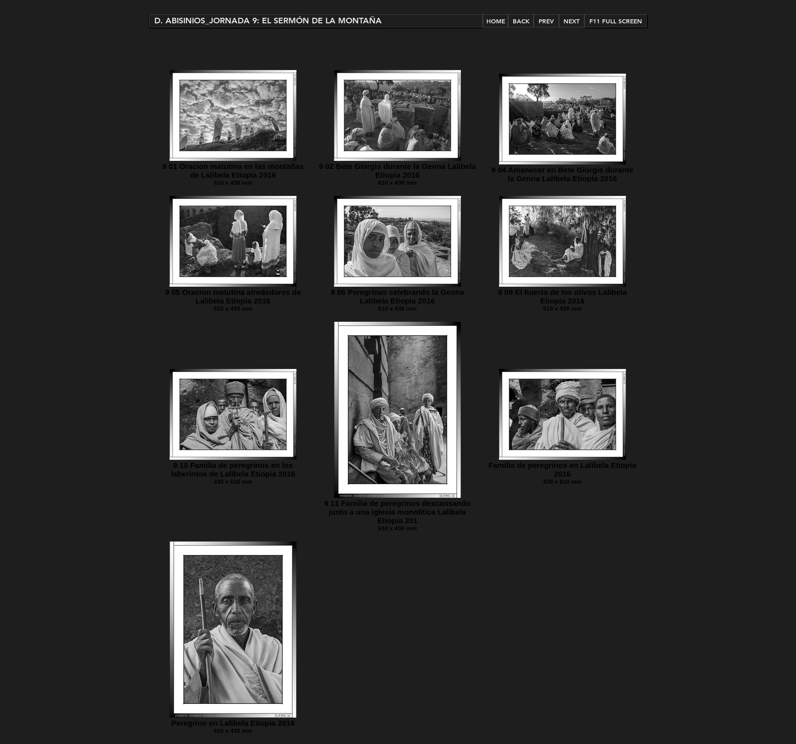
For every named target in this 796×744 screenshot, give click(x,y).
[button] (316, 20)
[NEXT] (571, 20)
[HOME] (495, 20)
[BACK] (521, 20)
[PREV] (546, 20)
